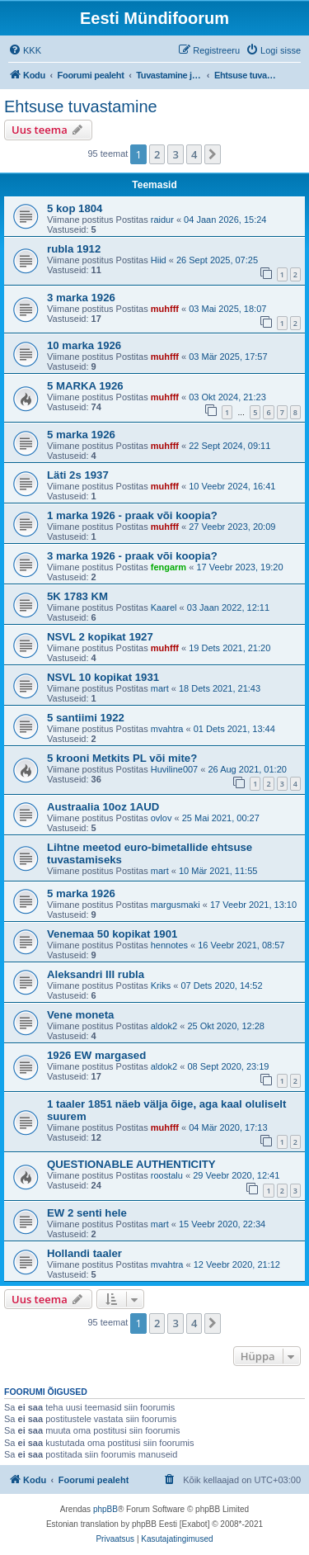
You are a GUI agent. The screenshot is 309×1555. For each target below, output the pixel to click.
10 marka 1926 (84, 345)
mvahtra (167, 729)
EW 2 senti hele (87, 1213)
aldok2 (164, 1026)
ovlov (161, 818)
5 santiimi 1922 (85, 717)
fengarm (168, 567)
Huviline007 (174, 769)
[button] (212, 154)
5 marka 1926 (81, 434)
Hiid (158, 260)
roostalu (167, 1175)
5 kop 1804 (74, 208)
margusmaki (175, 905)
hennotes (169, 945)
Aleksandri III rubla (95, 974)
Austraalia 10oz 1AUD (103, 807)
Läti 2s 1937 (78, 475)
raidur (162, 220)
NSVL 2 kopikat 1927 (100, 637)
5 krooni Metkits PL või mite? (122, 758)
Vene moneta (80, 1015)
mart (160, 688)
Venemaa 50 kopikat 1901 (112, 934)
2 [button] (157, 154)
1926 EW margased (96, 1055)
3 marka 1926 (81, 297)
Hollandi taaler (84, 1253)
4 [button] (194, 154)
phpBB (105, 1509)
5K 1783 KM (77, 596)
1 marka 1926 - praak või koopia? (132, 515)
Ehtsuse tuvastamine (80, 106)
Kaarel (164, 607)
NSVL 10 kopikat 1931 (103, 677)
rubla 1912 (74, 249)
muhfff (165, 309)
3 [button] (175, 154)
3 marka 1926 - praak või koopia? (132, 556)
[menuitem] (24, 50)
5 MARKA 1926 (85, 386)
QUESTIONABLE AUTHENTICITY (131, 1164)
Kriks (161, 985)
